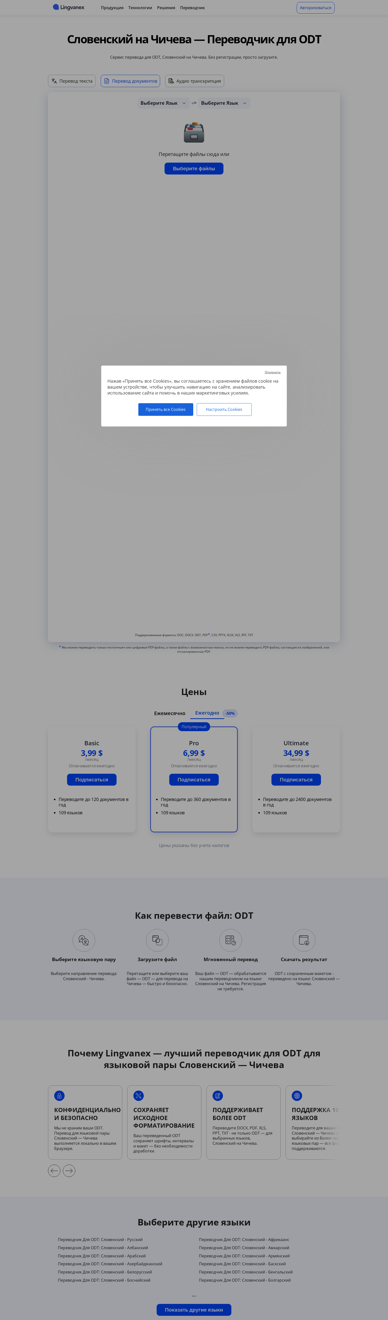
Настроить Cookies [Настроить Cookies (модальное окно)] (224, 409)
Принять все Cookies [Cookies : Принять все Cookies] (166, 409)
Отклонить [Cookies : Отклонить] (273, 372)
